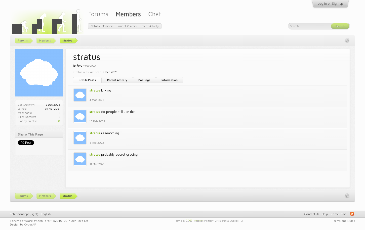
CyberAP (30, 224)
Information (170, 80)
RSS (352, 214)
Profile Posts (87, 80)
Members (128, 13)
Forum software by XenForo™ (49, 221)
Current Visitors (127, 26)
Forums (98, 13)
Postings (144, 80)
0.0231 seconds (194, 220)
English (46, 214)
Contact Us (311, 214)
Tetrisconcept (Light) (24, 214)
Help (325, 214)
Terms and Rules (343, 221)
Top (344, 214)
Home (334, 214)
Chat (154, 13)
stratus (94, 90)
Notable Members (102, 26)
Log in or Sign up (330, 3)
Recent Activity (117, 80)
